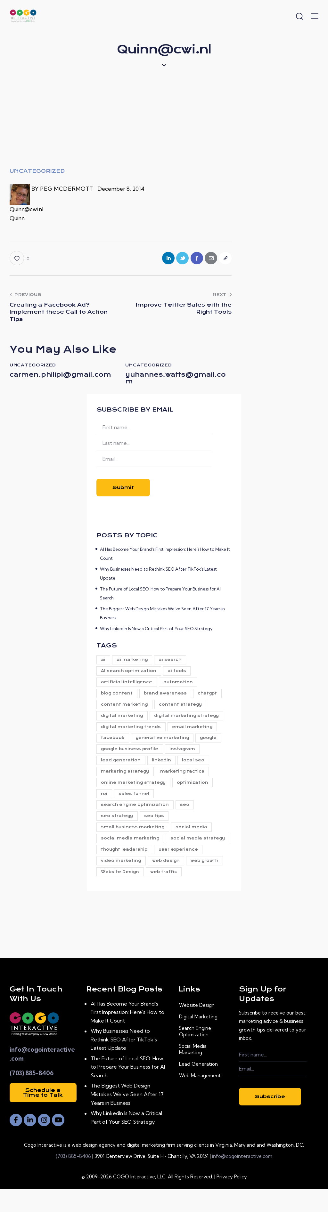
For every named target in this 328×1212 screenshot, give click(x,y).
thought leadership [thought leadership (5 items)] (191, 859)
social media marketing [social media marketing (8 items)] (131, 848)
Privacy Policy (232, 1199)
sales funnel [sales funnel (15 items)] (135, 801)
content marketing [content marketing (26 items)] (125, 709)
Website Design (197, 1027)
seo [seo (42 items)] (186, 813)
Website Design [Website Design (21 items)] (200, 882)
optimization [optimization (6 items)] (194, 790)
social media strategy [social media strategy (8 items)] (129, 859)
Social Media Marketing (193, 1071)
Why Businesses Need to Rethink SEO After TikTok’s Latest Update (126, 1062)
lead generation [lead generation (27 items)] (121, 767)
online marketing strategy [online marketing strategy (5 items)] (134, 790)
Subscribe (270, 1119)
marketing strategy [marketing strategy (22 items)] (126, 778)
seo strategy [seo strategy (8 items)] (118, 825)
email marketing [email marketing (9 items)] (194, 732)
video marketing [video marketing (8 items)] (173, 871)
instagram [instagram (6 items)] (184, 755)
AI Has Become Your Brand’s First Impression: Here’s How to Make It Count (129, 1034)
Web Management (200, 1098)
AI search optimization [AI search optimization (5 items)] (129, 675)
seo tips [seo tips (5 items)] (156, 825)
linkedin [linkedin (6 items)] (163, 767)
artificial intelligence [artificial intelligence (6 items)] (127, 686)
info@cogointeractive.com (242, 1179)
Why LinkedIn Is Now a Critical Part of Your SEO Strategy (156, 632)
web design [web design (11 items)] (115, 882)
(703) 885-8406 (31, 1095)
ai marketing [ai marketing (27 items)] (133, 663)
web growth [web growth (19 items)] (155, 882)
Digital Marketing (198, 1039)
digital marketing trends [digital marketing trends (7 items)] (131, 732)
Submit (123, 491)
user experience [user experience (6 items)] (121, 871)
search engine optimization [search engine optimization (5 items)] (135, 813)
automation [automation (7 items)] (179, 686)
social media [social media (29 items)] (193, 836)
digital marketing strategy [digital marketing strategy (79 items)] (188, 721)
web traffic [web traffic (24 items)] (115, 894)
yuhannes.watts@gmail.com (177, 381)
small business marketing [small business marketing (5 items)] (133, 836)
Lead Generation (198, 1086)
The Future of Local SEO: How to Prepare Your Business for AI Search (129, 1089)
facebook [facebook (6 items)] (113, 744)
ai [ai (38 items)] (104, 663)
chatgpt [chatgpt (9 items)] (210, 698)
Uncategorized (37, 171)
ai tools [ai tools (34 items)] (178, 675)
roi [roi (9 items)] (105, 801)
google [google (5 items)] (211, 744)
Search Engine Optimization (195, 1053)
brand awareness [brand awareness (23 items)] (166, 698)
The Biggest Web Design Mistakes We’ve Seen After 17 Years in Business (128, 1116)
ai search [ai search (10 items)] (172, 663)
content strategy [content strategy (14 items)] (181, 709)
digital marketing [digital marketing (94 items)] (123, 721)
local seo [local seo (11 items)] (196, 767)
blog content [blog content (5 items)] (117, 698)
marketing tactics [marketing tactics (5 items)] (184, 778)
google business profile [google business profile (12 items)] (130, 755)
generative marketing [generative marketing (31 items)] (164, 744)
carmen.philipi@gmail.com (62, 381)
